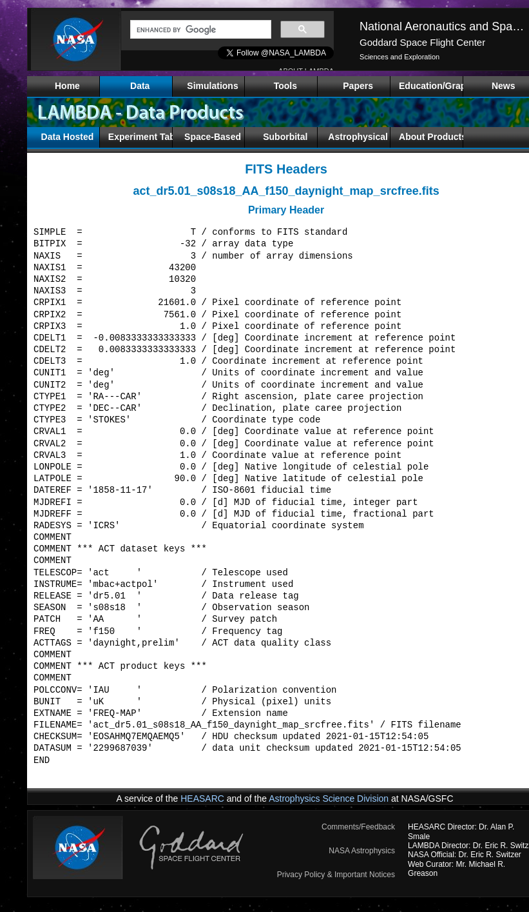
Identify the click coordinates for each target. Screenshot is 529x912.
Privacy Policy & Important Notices (336, 874)
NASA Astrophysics (362, 850)
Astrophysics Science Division (329, 798)
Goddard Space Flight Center (422, 42)
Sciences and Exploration (399, 57)
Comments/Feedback (358, 826)
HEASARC (202, 798)
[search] (199, 29)
